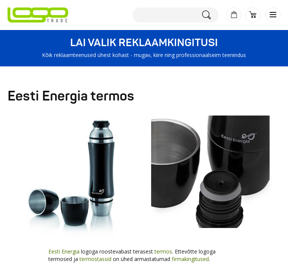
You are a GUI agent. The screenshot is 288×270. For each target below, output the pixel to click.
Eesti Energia (64, 251)
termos (163, 251)
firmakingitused (190, 258)
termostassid (95, 258)
